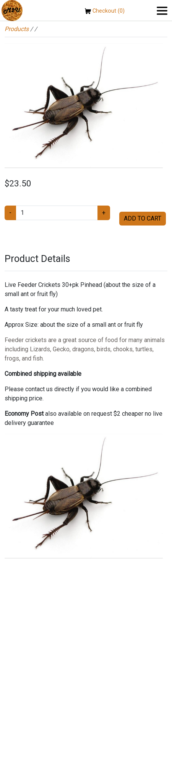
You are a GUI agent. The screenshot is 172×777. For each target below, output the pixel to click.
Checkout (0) (105, 11)
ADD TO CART (142, 218)
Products (17, 29)
